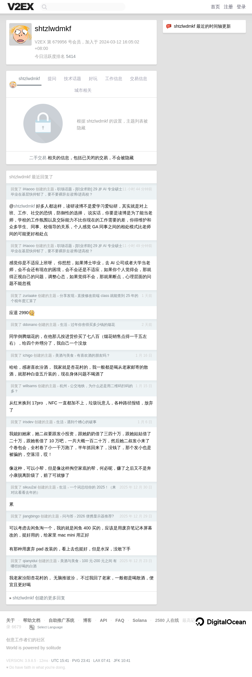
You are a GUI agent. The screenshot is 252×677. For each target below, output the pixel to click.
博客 (87, 620)
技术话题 (72, 78)
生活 (63, 324)
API (103, 620)
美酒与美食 (64, 355)
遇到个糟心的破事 (81, 422)
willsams (30, 386)
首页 (215, 6)
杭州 (63, 386)
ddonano (30, 324)
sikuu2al (29, 487)
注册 (228, 6)
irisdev (28, 422)
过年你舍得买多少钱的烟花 (93, 324)
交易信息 (138, 78)
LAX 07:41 (102, 661)
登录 (241, 6)
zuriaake (30, 296)
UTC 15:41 (60, 661)
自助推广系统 (61, 620)
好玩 (93, 78)
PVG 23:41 (81, 661)
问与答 (67, 516)
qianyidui (30, 561)
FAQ (120, 620)
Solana (140, 620)
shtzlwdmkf (29, 78)
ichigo (27, 355)
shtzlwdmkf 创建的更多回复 (39, 597)
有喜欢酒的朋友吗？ (93, 355)
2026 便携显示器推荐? (95, 516)
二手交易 (37, 157)
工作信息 (113, 78)
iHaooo (28, 189)
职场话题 (64, 189)
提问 (52, 78)
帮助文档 (31, 620)
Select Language (46, 627)
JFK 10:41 (122, 661)
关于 (10, 620)
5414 (71, 56)
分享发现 (67, 296)
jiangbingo (31, 516)
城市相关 (83, 90)
